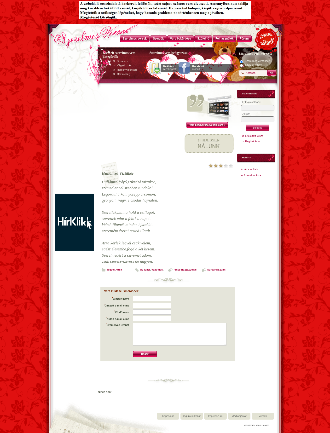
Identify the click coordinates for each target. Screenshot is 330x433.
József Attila (114, 269)
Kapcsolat (168, 416)
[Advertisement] (74, 122)
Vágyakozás (124, 65)
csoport (198, 67)
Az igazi (145, 269)
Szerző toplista (252, 175)
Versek (263, 416)
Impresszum (215, 416)
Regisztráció (252, 141)
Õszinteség (123, 74)
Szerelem (122, 61)
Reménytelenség (127, 69)
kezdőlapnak (170, 67)
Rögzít (145, 354)
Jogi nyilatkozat (192, 416)
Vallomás (157, 269)
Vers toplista (251, 169)
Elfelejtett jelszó (254, 135)
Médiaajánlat (239, 416)
